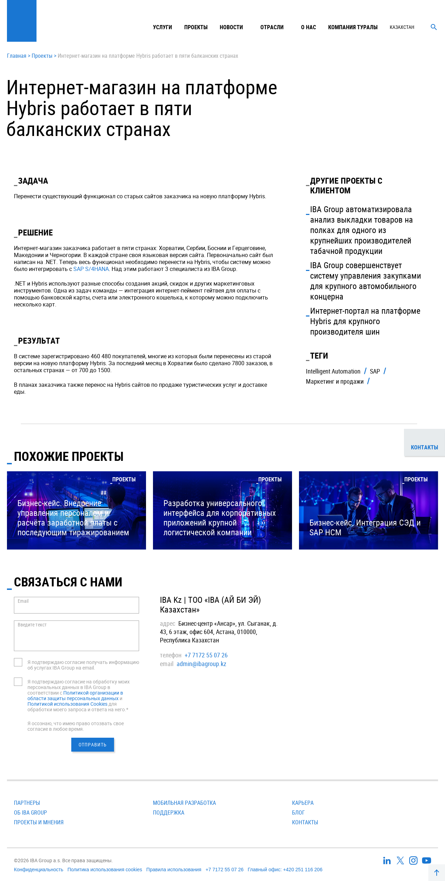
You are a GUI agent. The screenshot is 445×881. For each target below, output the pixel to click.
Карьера (303, 803)
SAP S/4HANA (91, 269)
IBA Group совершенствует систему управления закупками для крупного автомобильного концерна (365, 280)
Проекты (196, 27)
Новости (231, 27)
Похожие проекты (68, 456)
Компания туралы (353, 27)
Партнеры (27, 803)
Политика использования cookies (104, 869)
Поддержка (168, 812)
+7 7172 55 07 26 (206, 655)
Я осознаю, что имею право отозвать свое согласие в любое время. (75, 726)
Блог (298, 812)
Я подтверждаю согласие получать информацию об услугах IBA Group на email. (83, 665)
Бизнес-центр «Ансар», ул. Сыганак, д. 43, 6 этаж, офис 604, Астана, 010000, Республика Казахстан (219, 631)
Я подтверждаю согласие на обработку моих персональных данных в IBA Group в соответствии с (78, 687)
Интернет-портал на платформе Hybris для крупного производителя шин (365, 321)
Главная (16, 56)
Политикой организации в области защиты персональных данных (75, 695)
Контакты (305, 822)
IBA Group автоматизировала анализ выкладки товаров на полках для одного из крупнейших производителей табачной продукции (361, 229)
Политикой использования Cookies (67, 703)
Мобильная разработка (184, 803)
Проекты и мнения (39, 822)
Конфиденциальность (38, 869)
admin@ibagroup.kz (201, 663)
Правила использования (173, 869)
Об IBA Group (30, 812)
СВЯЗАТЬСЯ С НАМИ (68, 581)
